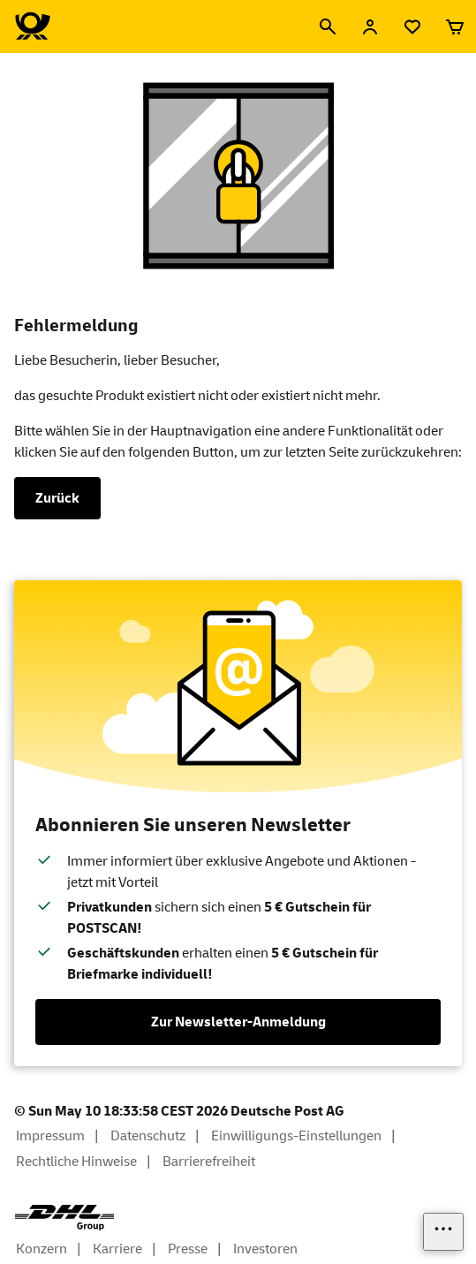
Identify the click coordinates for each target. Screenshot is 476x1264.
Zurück (57, 498)
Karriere (117, 1249)
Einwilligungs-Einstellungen (296, 1136)
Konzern (41, 1249)
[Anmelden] (370, 26)
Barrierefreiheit (208, 1161)
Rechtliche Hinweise (76, 1161)
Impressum (50, 1136)
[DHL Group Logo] (64, 1218)
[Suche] (327, 26)
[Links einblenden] (443, 1232)
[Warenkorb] (455, 26)
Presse (188, 1249)
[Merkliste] (412, 26)
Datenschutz (147, 1136)
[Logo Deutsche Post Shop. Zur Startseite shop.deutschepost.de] (32, 26)
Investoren (265, 1249)
